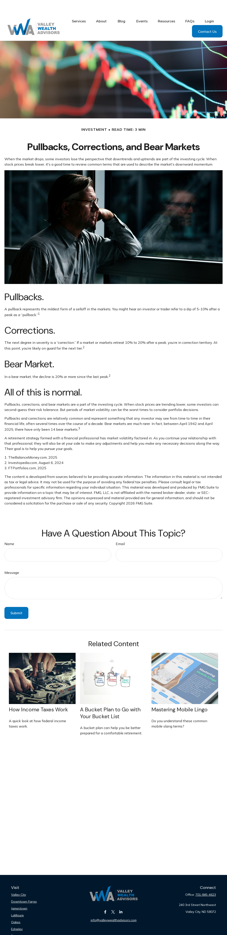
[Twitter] (113, 899)
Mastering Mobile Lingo (179, 696)
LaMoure (17, 902)
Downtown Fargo (24, 888)
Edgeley (17, 916)
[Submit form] (16, 600)
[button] (79, 7)
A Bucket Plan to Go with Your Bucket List (110, 699)
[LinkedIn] (121, 899)
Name (9, 530)
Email (120, 530)
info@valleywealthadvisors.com (114, 907)
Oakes (15, 909)
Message (11, 559)
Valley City (18, 881)
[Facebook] (105, 899)
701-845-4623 (206, 881)
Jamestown (19, 895)
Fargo (15, 923)
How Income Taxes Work (38, 696)
